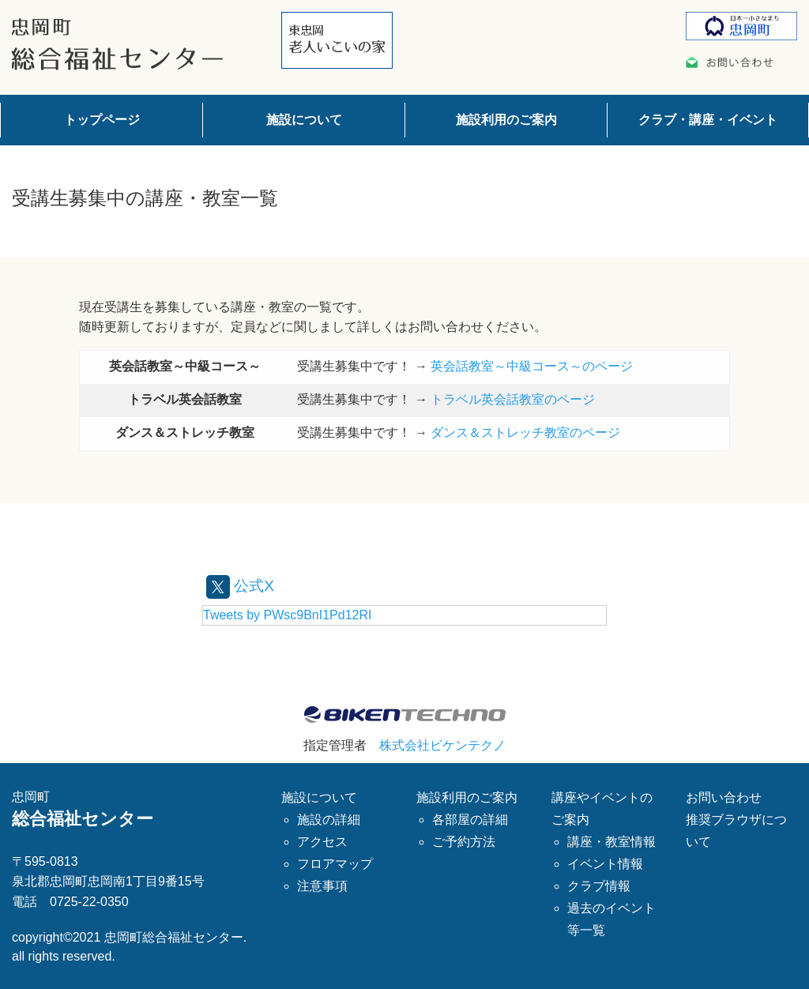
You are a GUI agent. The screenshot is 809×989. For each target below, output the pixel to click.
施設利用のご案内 (506, 119)
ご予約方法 (463, 841)
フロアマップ (335, 864)
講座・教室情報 (611, 841)
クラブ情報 (598, 886)
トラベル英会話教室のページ (513, 399)
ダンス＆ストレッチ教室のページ (525, 432)
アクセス (322, 841)
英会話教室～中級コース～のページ (532, 366)
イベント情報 (605, 864)
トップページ (102, 119)
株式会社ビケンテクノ (442, 745)
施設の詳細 (328, 819)
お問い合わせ (724, 797)
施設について (304, 119)
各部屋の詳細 (470, 819)
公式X (241, 585)
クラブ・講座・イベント (707, 119)
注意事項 (322, 886)
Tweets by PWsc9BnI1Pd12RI (287, 615)
